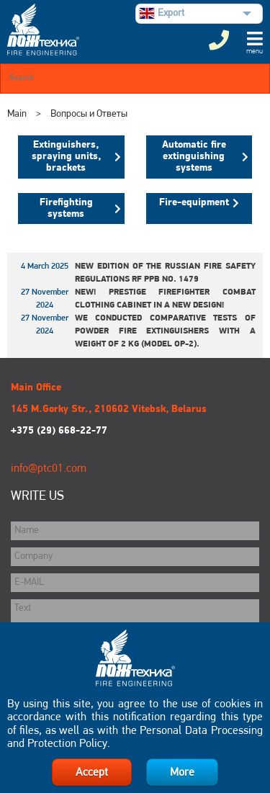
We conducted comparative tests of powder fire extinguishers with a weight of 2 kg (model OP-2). (165, 331)
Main (17, 114)
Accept (92, 773)
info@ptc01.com (48, 469)
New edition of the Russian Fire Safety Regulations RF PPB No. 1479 (165, 273)
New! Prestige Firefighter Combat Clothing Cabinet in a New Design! (165, 299)
